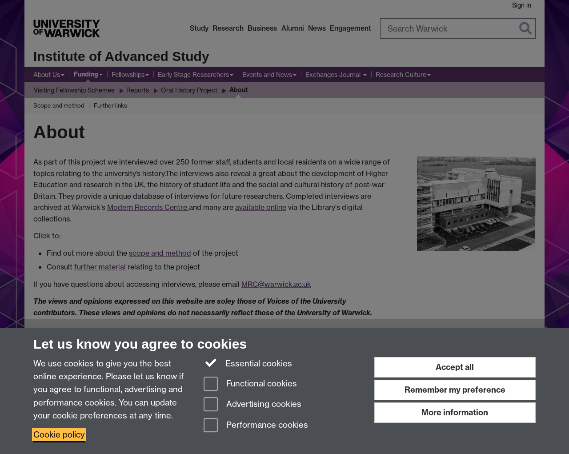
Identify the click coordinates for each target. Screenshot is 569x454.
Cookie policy (59, 435)
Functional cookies (250, 384)
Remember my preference (455, 390)
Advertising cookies (252, 405)
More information (454, 412)
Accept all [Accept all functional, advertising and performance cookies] (455, 367)
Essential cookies (248, 363)
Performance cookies (256, 426)
